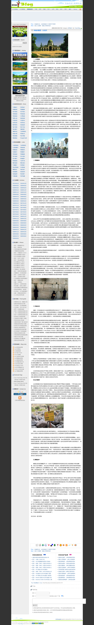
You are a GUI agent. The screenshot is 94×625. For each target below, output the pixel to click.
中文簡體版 (15, 9)
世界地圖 (22, 176)
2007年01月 (16, 216)
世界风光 (22, 122)
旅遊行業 (15, 133)
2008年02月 (23, 201)
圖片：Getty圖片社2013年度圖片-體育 (41, 573)
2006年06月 (23, 223)
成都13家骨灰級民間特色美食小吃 (40, 557)
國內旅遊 (15, 163)
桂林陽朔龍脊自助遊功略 (20, 329)
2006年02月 (23, 227)
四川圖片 (15, 158)
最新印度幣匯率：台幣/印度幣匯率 (66, 573)
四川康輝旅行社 (20, 367)
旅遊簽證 (22, 124)
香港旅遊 (15, 116)
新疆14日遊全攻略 (18, 336)
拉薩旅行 (15, 152)
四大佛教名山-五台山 (19, 267)
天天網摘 (18, 354)
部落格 (21, 379)
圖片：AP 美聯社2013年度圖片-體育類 (41, 575)
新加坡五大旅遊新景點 (19, 316)
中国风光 (22, 120)
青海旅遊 (22, 114)
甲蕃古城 (24, 97)
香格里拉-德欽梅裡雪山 (20, 327)
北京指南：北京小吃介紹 (20, 307)
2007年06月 (23, 209)
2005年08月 (23, 234)
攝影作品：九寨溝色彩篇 (20, 284)
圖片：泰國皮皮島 (18, 280)
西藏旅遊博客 (19, 358)
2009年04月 (23, 185)
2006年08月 (23, 220)
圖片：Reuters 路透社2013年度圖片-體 (41, 577)
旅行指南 (15, 127)
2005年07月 (16, 236)
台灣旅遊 (22, 116)
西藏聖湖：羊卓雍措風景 (20, 273)
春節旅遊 (22, 118)
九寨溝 (15, 97)
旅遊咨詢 (22, 171)
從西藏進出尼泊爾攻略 (19, 338)
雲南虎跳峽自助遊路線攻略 (20, 334)
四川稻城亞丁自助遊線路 (20, 331)
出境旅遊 (22, 167)
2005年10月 (23, 231)
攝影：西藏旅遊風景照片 (20, 293)
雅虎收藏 (18, 351)
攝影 (70, 9)
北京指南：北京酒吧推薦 (20, 305)
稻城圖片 (22, 158)
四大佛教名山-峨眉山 (19, 263)
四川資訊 (22, 156)
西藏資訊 (22, 149)
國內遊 (18, 100)
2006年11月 (16, 218)
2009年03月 (16, 187)
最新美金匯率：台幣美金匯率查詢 (66, 563)
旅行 (18, 379)
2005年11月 (16, 231)
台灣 (53, 9)
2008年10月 (23, 192)
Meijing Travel (19, 365)
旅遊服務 (15, 171)
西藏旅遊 (16, 99)
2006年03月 (16, 227)
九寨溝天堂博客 (20, 356)
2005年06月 (23, 236)
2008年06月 (23, 196)
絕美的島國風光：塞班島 (20, 289)
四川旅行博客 (19, 363)
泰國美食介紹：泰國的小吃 (20, 302)
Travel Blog (77, 28)
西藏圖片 (22, 152)
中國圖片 (15, 165)
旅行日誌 (22, 127)
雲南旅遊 (15, 114)
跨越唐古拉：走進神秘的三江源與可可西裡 (45, 24)
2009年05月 (16, 185)
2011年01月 (16, 183)
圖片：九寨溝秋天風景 (19, 276)
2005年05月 (16, 238)
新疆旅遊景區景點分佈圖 (20, 323)
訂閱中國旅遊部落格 (20, 400)
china (24, 377)
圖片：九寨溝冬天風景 (19, 274)
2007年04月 (23, 212)
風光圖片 (15, 129)
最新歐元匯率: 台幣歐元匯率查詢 (66, 571)
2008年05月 (16, 198)
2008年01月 (16, 203)
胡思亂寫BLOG (20, 362)
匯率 (66, 9)
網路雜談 (15, 138)
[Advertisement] (47, 16)
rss (15, 347)
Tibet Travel (19, 352)
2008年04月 (23, 198)
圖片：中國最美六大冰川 (20, 252)
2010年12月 (23, 183)
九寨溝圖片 (15, 147)
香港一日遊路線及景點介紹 (20, 311)
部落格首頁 (30, 9)
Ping (32, 582)
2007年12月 (23, 203)
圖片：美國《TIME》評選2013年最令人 (42, 563)
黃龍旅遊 (22, 147)
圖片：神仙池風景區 (19, 260)
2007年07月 (16, 209)
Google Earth (23, 138)
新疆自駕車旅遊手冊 (19, 340)
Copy (41, 582)
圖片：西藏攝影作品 (19, 245)
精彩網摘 (15, 135)
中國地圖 (15, 176)
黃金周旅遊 (15, 167)
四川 (48, 9)
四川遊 (20, 99)
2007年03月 (16, 214)
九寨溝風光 (23, 131)
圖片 (61, 9)
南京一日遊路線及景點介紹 (20, 314)
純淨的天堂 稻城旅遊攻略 (20, 325)
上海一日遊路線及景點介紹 (20, 313)
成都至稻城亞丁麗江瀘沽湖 (20, 322)
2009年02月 (23, 187)
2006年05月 (16, 225)
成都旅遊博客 (19, 360)
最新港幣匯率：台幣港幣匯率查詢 (66, 561)
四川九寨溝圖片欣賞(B (19, 256)
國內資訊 (22, 163)
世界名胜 (15, 122)
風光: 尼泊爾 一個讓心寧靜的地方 (43, 25)
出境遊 (21, 100)
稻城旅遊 (24, 99)
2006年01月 (16, 229)
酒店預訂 (22, 169)
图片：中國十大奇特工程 (38, 559)
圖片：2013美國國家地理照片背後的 (41, 561)
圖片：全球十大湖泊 (19, 258)
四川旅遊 (15, 111)
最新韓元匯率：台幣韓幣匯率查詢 (66, 557)
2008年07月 (16, 196)
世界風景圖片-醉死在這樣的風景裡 (66, 569)
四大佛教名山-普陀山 (19, 265)
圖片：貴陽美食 (18, 247)
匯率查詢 (15, 124)
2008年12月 (23, 190)
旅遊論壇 (15, 174)
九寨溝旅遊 (15, 145)
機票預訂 (15, 169)
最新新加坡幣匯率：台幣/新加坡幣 (66, 579)
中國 (36, 9)
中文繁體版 (22, 9)
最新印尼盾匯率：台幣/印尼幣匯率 (66, 567)
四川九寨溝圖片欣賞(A (19, 254)
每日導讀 (22, 135)
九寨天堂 (19, 97)
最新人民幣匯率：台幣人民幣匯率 (66, 559)
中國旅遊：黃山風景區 (19, 269)
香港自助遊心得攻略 (19, 320)
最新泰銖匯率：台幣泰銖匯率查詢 (66, 575)
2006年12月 (23, 216)
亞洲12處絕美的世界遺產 (20, 249)
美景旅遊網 (58, 619)
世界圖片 (22, 165)
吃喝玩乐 (22, 133)
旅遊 (24, 379)
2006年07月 (16, 223)
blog (21, 377)
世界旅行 (70, 28)
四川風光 (22, 111)
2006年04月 (23, 225)
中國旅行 (15, 107)
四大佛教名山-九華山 (19, 262)
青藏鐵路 (22, 109)
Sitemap (75, 9)
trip (26, 377)
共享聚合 (18, 349)
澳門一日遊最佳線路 (19, 309)
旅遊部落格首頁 (18, 104)
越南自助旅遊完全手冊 (19, 303)
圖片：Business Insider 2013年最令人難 (42, 579)
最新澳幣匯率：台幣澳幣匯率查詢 (66, 577)
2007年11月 (16, 205)
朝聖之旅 (15, 118)
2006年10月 (23, 218)
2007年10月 (23, 205)
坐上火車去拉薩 (20, 369)
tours (15, 377)
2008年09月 (16, 194)
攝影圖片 (22, 129)
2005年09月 (16, 234)
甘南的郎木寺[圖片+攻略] (20, 318)
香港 (57, 9)
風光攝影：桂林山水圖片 (20, 285)
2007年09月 (16, 207)
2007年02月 (23, 214)
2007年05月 (16, 212)
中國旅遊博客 (19, 371)
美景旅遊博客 (19, 347)
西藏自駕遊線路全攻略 (19, 333)
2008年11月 (16, 192)
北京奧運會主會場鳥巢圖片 (20, 278)
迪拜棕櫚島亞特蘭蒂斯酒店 (20, 287)
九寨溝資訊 (23, 145)
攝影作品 (15, 131)
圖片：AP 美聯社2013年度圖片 (40, 569)
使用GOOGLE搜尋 (17, 46)
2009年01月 (16, 190)
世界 (40, 9)
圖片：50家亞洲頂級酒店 (20, 271)
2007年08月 (23, 207)
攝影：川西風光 (18, 282)
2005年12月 (23, 229)
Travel (18, 377)
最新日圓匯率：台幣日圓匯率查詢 (66, 565)
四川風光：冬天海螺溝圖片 (20, 291)
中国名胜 (15, 120)
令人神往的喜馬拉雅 (19, 295)
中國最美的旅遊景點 (19, 251)
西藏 (44, 9)
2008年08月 (23, 194)
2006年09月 (16, 220)
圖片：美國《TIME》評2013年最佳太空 (42, 571)
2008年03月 (16, 201)
